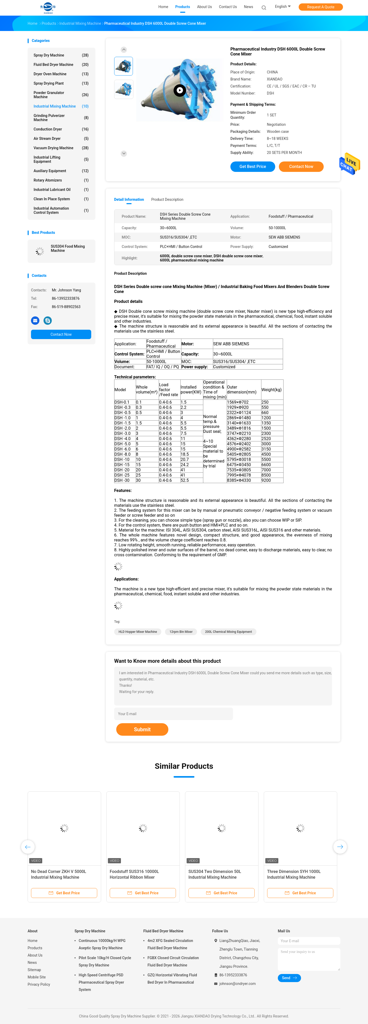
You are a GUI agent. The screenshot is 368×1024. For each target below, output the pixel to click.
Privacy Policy (39, 984)
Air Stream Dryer (61, 138)
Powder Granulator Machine (61, 95)
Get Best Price (253, 166)
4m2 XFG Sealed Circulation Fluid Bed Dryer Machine (170, 944)
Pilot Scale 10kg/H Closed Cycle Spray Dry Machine (105, 961)
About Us (35, 955)
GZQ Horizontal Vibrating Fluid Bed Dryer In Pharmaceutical (172, 978)
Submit (142, 729)
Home (33, 941)
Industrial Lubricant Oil (61, 189)
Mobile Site (37, 977)
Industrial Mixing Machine (61, 106)
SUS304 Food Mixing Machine (68, 248)
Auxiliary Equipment (61, 170)
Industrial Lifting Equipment (61, 159)
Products (35, 948)
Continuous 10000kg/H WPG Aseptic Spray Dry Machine (102, 944)
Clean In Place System (61, 199)
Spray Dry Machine (61, 55)
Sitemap (34, 970)
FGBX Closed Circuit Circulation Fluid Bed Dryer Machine (173, 961)
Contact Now (61, 334)
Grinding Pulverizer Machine (61, 118)
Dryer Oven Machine (61, 74)
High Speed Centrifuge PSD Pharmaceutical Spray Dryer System (101, 982)
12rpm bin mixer (181, 632)
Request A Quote (320, 7)
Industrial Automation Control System (61, 210)
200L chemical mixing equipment (228, 632)
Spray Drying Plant (61, 83)
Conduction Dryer (61, 129)
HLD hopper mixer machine (138, 632)
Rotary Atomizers (61, 180)
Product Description (167, 199)
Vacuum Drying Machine (61, 148)
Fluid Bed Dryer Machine (61, 64)
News (32, 962)
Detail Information (129, 199)
